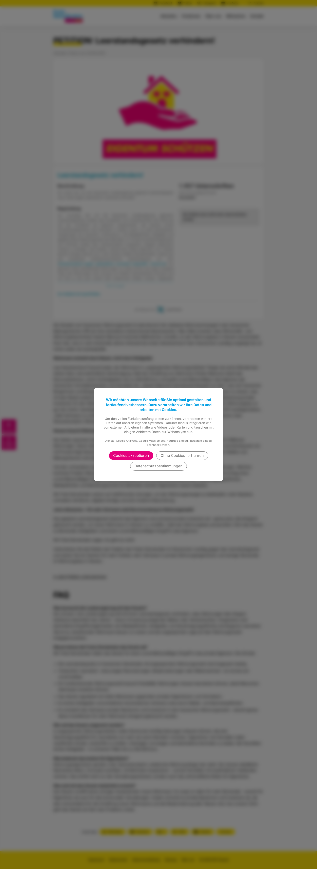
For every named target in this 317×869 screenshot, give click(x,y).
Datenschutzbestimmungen (158, 466)
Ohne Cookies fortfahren (182, 455)
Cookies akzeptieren (131, 455)
